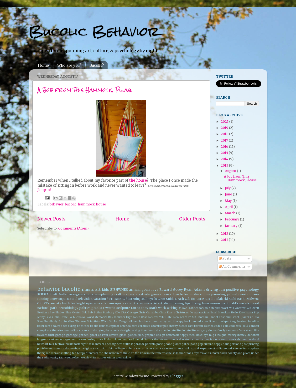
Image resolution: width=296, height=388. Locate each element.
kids (105, 290)
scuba (157, 348)
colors (88, 294)
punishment (45, 348)
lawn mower (211, 303)
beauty (55, 325)
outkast (128, 344)
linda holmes (112, 339)
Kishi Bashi (236, 299)
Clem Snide (166, 299)
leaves (82, 339)
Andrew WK (243, 308)
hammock (86, 204)
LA (70, 317)
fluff (51, 335)
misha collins (200, 294)
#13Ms (183, 308)
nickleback (73, 344)
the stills (172, 353)
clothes (208, 325)
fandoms (232, 330)
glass (122, 335)
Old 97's (43, 303)
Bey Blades (57, 312)
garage (60, 335)
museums (221, 339)
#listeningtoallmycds (141, 299)
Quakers (245, 317)
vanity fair (57, 357)
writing (172, 308)
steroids (56, 353)
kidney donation (248, 335)
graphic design (155, 335)
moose (199, 339)
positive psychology (242, 290)
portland (235, 344)
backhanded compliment (201, 321)
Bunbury (108, 312)
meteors (187, 339)
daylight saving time (133, 330)
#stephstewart (218, 308)
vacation (99, 299)
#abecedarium (198, 308)
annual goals (140, 290)
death (151, 330)
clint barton (195, 325)
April (229, 207)
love (154, 290)
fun (222, 290)
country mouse (138, 303)
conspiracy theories (50, 330)
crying (100, 330)
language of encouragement (57, 339)
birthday (68, 303)
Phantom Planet (207, 317)
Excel (213, 312)
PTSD (192, 317)
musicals (234, 339)
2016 (225, 147)
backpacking (227, 321)
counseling (71, 330)
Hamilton (224, 312)
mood (254, 303)
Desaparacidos (200, 312)
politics (84, 308)
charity (173, 325)
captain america (120, 325)
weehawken (72, 357)
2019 (225, 128)
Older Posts (192, 219)
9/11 (231, 308)
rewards (109, 308)
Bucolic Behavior (94, 31)
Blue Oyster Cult (76, 312)
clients (182, 325)
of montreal (96, 344)
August (231, 171)
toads (189, 353)
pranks (97, 308)
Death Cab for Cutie (189, 299)
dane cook (112, 330)
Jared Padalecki (216, 299)
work (162, 308)
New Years (180, 317)
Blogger (176, 376)
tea (74, 353)
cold (225, 325)
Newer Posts (51, 219)
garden (83, 335)
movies (209, 339)
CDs (117, 312)
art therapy (175, 321)
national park (47, 308)
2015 (225, 153)
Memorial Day (103, 317)
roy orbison (144, 348)
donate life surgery (194, 330)
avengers (76, 294)
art (98, 289)
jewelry (231, 335)
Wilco (104, 321)
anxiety (55, 303)
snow (53, 299)
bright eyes (84, 303)
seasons (167, 348)
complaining (104, 294)
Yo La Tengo (118, 321)
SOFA (255, 317)
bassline (253, 321)
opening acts (113, 344)
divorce (161, 330)
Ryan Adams (194, 290)
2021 (225, 122)
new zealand (250, 339)
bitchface (83, 325)
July (228, 188)
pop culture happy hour (213, 344)
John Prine (61, 317)
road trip (99, 348)
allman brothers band (143, 321)
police (186, 344)
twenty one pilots (239, 353)
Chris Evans (167, 312)
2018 (225, 134)
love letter (180, 294)
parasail (139, 344)
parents (150, 344)
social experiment (203, 348)
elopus (212, 330)
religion (87, 348)
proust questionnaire (243, 294)
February (232, 219)
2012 (225, 234)
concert (254, 325)
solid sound (224, 348)
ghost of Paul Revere (103, 335)
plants (177, 344)
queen (58, 348)
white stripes (97, 357)
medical (176, 339)
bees (64, 325)
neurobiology (68, 308)
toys (196, 353)
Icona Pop (252, 312)
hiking (196, 303)
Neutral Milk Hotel (160, 317)
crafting (129, 294)
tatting (66, 353)
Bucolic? (96, 65)
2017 (225, 140)
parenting (218, 294)
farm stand (246, 330)
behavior (56, 204)
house (101, 204)
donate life (173, 330)
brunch (104, 325)
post (245, 344)
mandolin (141, 339)
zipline (126, 357)
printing (254, 344)
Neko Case (140, 317)
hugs (212, 335)
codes (218, 325)
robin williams (116, 348)
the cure (128, 353)
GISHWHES (119, 290)
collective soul (238, 325)
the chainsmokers (110, 353)
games (156, 294)
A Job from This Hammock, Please (85, 89)
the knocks (142, 353)
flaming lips (181, 303)
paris (159, 344)
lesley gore (95, 339)
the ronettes (159, 353)
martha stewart (159, 339)
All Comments (232, 267)
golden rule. (135, 335)
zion (119, 357)
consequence (117, 303)
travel (204, 353)
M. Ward (87, 317)
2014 (225, 159)
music (88, 289)
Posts (225, 258)
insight (221, 335)
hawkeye (202, 335)
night (84, 344)
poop (194, 344)
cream (83, 330)
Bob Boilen (95, 312)
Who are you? (69, 65)
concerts (100, 303)
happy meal (187, 335)
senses (42, 294)
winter (111, 357)
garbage (72, 335)
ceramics (144, 325)
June (229, 194)
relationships (72, 348)
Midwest (252, 299)
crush (92, 330)
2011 (225, 240)
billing (72, 325)
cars (134, 325)
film (256, 330)
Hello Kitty (237, 312)
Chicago (132, 312)
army (163, 321)
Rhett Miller (59, 294)
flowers (42, 335)
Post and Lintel (229, 317)
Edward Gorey (171, 290)
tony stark (149, 308)
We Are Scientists (87, 321)
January (231, 226)
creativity (143, 294)
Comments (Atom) (73, 228)
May (229, 201)
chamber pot (159, 325)
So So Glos (66, 321)
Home (43, 65)
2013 (225, 165)
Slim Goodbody (47, 321)
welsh (85, 357)
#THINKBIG (116, 299)
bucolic (71, 204)
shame (178, 348)
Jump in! (44, 190)
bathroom (43, 325)
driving (212, 290)
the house (138, 180)
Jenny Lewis (45, 317)
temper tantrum (87, 353)
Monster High (123, 317)
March (230, 213)
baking (242, 321)
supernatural (67, 299)
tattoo (135, 308)
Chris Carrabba (148, 312)
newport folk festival (51, 344)
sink (187, 348)
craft (117, 294)
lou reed (128, 339)
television (85, 299)
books (94, 325)
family (221, 330)
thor (182, 353)
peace (168, 344)
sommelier (240, 348)
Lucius (77, 317)
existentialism (161, 303)
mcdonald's (229, 303)
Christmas (182, 312)
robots (130, 348)
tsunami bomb (217, 353)
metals (244, 303)
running (43, 299)
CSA (123, 312)
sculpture (123, 308)
